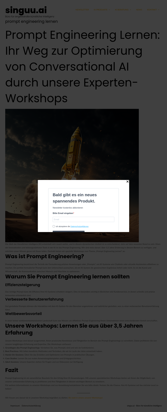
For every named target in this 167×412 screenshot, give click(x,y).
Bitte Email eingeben (63, 213)
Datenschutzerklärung (79, 226)
